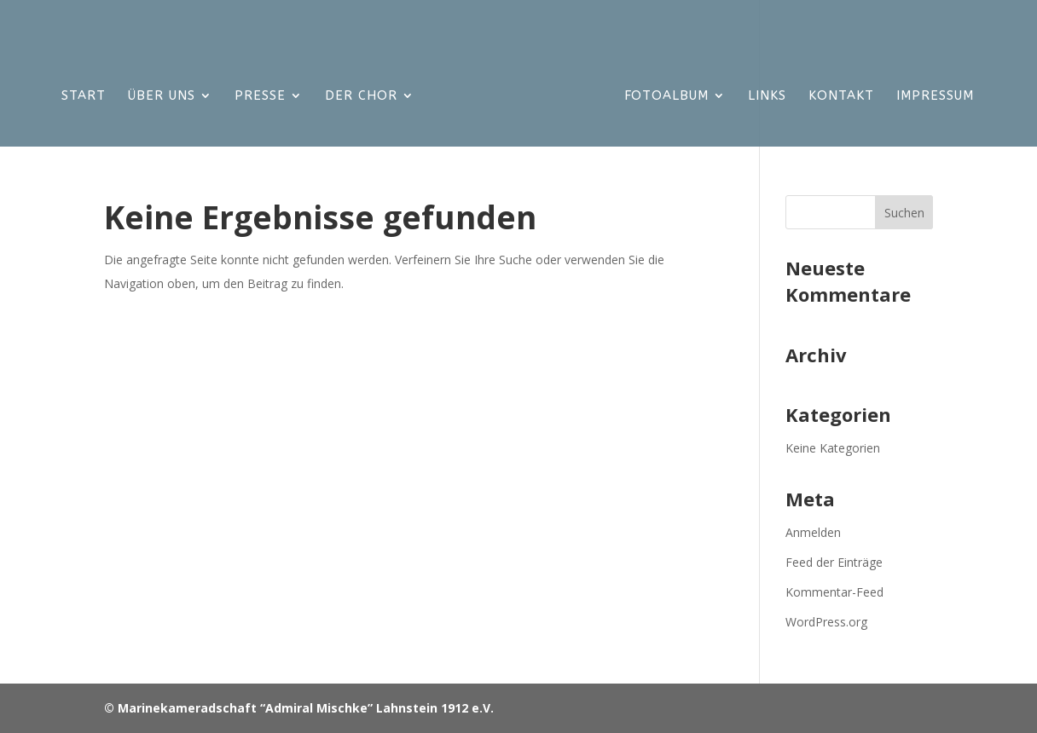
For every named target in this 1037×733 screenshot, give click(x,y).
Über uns (161, 96)
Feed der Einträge (834, 562)
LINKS (767, 96)
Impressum (935, 96)
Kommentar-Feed (834, 592)
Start (83, 96)
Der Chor (361, 96)
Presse (260, 96)
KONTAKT (841, 96)
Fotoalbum (666, 96)
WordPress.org (826, 622)
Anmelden (813, 532)
